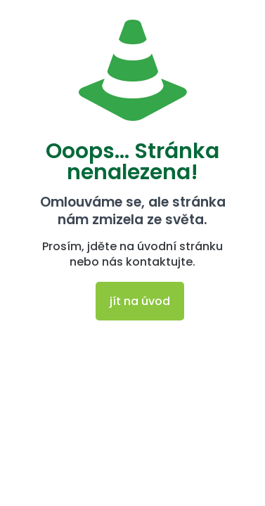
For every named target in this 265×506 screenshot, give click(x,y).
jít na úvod (140, 301)
